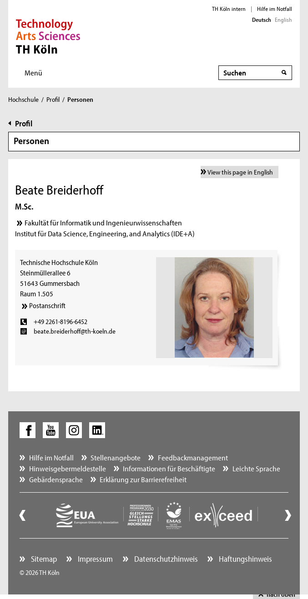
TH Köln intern (229, 8)
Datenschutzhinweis (165, 559)
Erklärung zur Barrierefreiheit (143, 479)
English (283, 19)
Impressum (94, 559)
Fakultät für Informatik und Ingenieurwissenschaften (103, 222)
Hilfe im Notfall (274, 8)
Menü (33, 72)
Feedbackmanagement (193, 457)
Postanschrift (47, 305)
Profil (53, 99)
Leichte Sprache (256, 468)
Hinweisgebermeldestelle (67, 468)
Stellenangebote (116, 457)
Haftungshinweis (244, 559)
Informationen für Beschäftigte (169, 468)
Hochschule (23, 99)
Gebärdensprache (56, 479)
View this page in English (240, 172)
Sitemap (43, 559)
